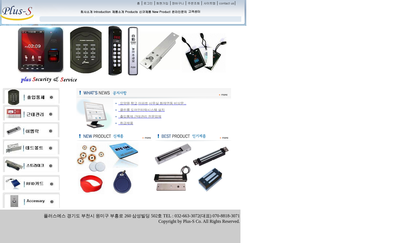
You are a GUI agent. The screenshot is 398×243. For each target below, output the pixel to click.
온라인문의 (179, 12)
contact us (226, 3)
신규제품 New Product (155, 12)
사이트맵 (209, 3)
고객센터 (194, 11)
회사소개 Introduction (95, 12)
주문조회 (194, 3)
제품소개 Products (125, 12)
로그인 (148, 3)
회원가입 (162, 3)
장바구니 (178, 3)
